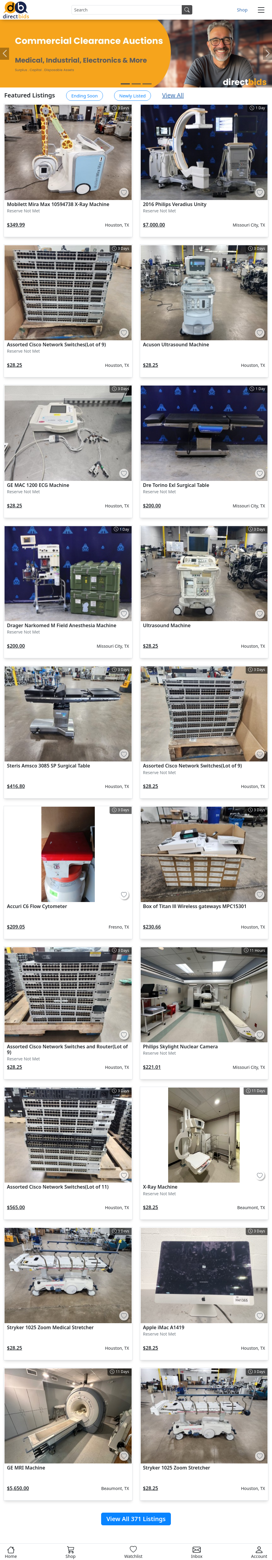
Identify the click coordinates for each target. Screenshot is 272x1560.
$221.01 (152, 1067)
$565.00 (16, 1207)
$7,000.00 (154, 224)
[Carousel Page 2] (136, 83)
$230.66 (152, 926)
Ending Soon (84, 96)
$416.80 (16, 786)
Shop (242, 10)
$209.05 (16, 926)
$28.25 (14, 365)
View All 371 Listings (135, 1519)
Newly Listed (132, 96)
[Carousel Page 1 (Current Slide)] (125, 83)
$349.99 (16, 224)
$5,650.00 (18, 1488)
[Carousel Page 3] (147, 83)
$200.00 (152, 505)
